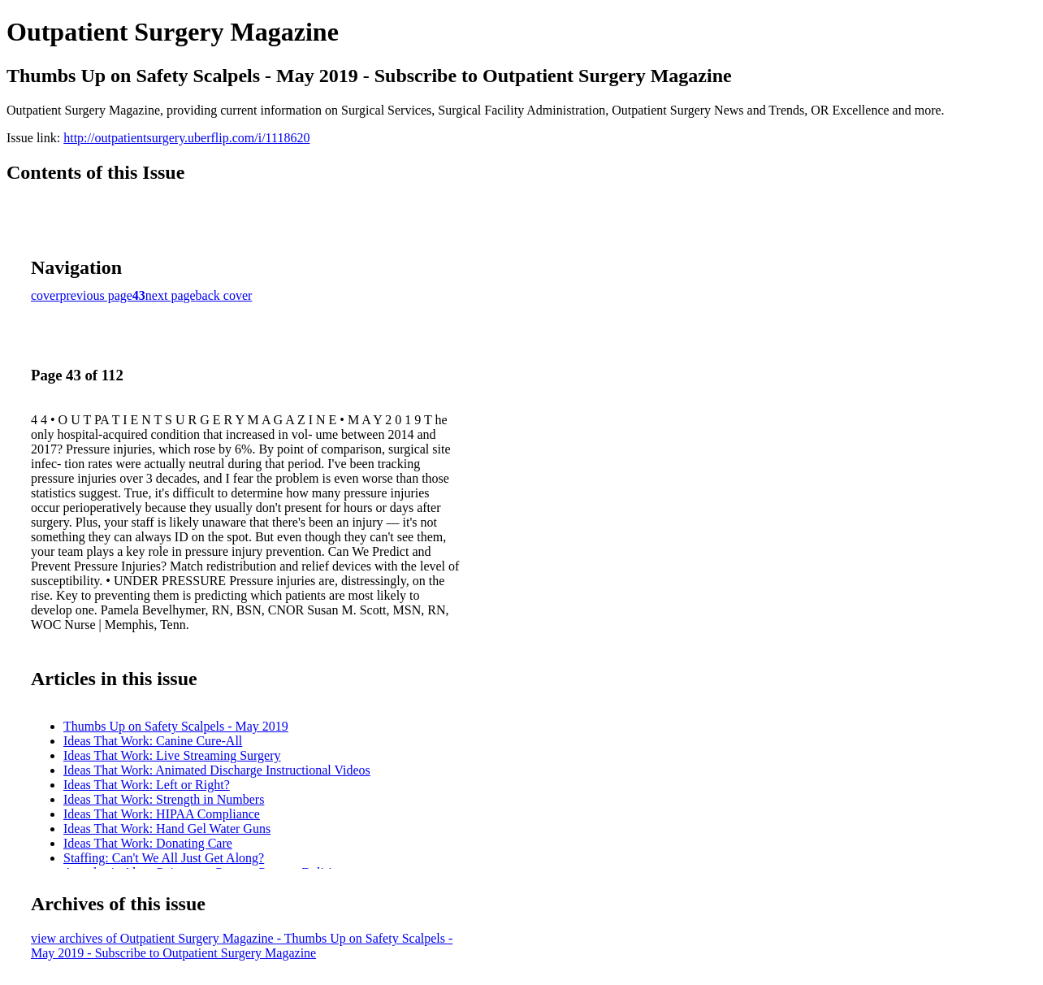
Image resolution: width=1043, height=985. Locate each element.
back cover (224, 295)
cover (45, 295)
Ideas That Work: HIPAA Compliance (161, 814)
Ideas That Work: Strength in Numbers (163, 799)
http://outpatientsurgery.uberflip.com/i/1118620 (186, 138)
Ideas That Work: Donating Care (147, 843)
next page (170, 295)
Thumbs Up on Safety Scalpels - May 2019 (175, 726)
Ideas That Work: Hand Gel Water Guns (166, 828)
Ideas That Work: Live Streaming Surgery (172, 755)
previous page (96, 295)
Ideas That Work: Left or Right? (146, 785)
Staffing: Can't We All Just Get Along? (163, 858)
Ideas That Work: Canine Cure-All (152, 741)
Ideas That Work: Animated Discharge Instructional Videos (216, 770)
